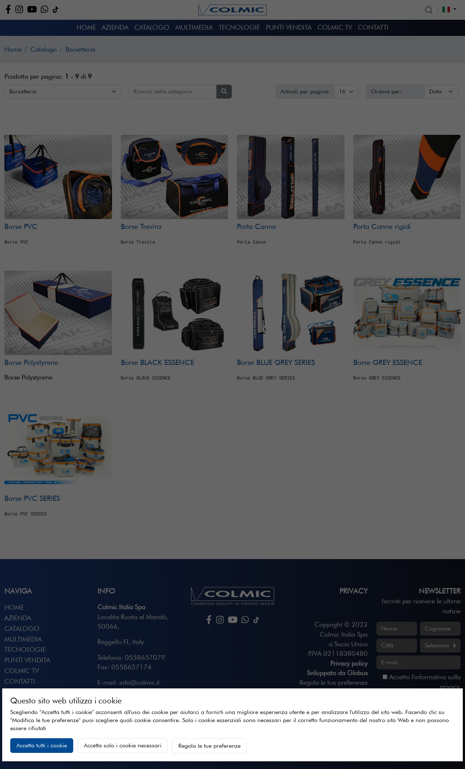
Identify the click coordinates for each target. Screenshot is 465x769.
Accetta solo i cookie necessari (122, 745)
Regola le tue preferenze (209, 745)
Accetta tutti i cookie (41, 745)
